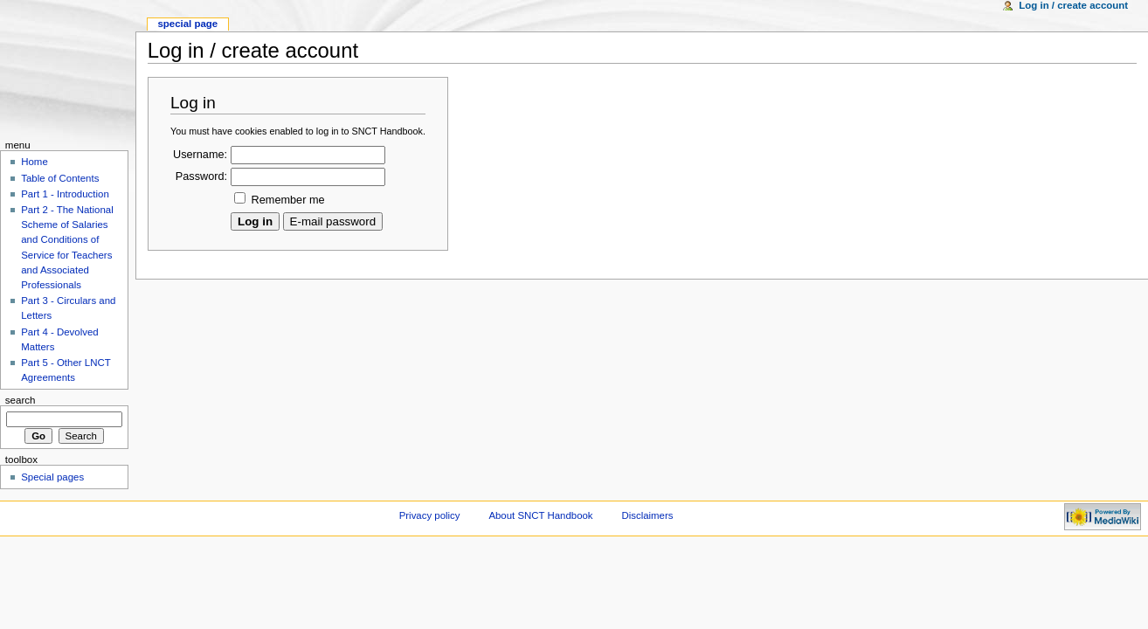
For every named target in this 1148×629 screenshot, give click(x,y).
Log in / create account (1073, 5)
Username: (200, 155)
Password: (201, 176)
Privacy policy (429, 515)
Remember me (288, 200)
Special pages (52, 477)
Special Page (187, 23)
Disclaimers (647, 515)
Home (34, 161)
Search (20, 400)
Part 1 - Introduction (65, 194)
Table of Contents (60, 178)
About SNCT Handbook (540, 515)
